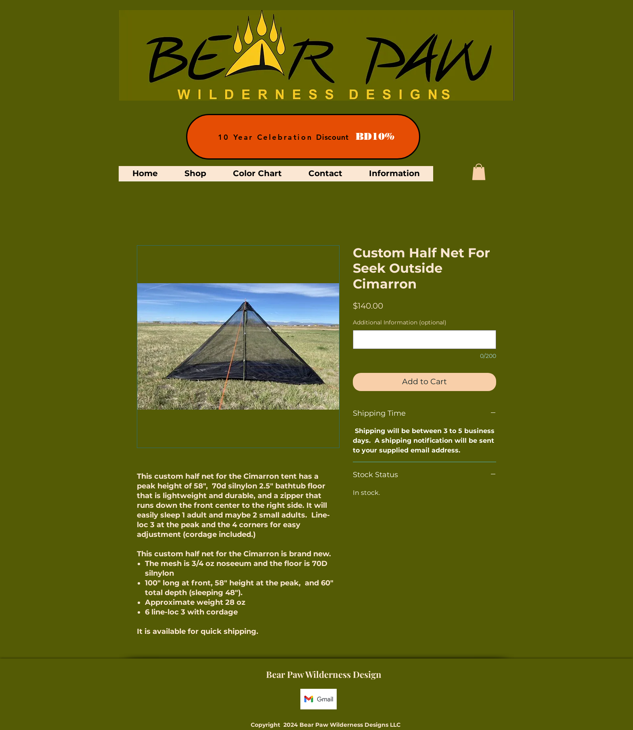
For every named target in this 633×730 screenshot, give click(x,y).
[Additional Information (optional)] (424, 339)
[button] (479, 172)
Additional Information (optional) (399, 322)
